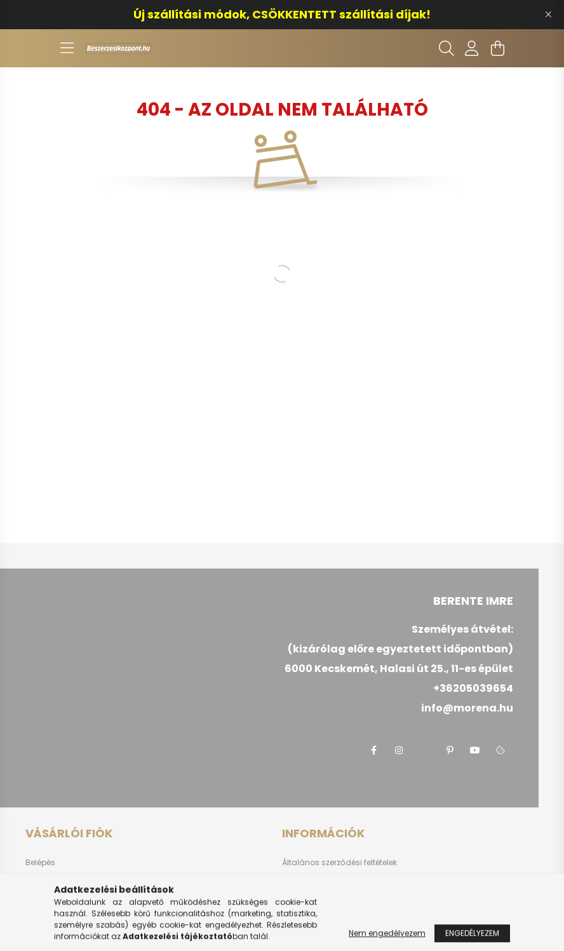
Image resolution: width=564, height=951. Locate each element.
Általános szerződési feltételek (339, 862)
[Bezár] (548, 14)
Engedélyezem (472, 938)
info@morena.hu (467, 708)
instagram (399, 750)
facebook (373, 750)
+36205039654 (473, 688)
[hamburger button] (66, 48)
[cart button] (497, 48)
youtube (475, 750)
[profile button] (472, 48)
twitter (424, 750)
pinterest (449, 750)
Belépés (40, 862)
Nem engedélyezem (387, 938)
